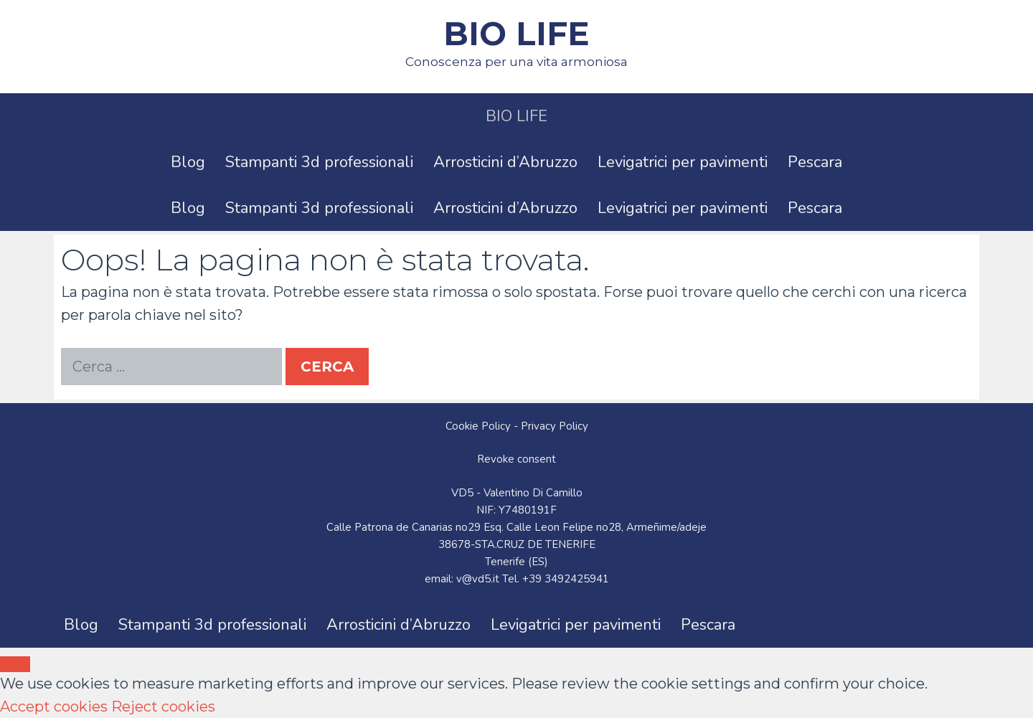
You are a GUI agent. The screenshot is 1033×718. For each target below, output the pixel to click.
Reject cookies (163, 706)
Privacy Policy (554, 426)
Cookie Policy (478, 426)
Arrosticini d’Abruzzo (505, 162)
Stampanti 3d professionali (319, 162)
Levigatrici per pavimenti (683, 162)
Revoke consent (516, 459)
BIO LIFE (516, 33)
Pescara (815, 162)
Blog (188, 162)
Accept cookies (54, 706)
